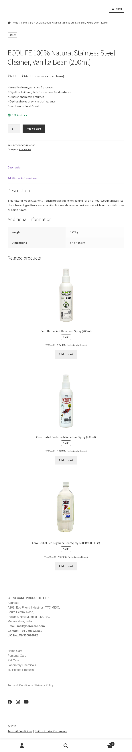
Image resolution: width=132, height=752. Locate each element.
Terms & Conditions (20, 731)
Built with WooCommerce (51, 731)
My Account (22, 746)
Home (15, 22)
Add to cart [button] (66, 354)
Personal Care (17, 655)
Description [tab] (15, 167)
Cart (101, 743)
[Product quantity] (14, 129)
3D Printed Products (21, 669)
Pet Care (13, 660)
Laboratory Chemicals (22, 665)
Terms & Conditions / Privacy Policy (31, 685)
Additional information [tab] (22, 178)
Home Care (27, 22)
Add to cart (34, 128)
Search (66, 746)
